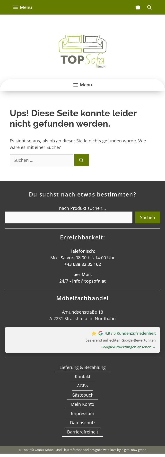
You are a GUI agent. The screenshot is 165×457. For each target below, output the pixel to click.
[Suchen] (81, 160)
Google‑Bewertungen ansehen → (128, 347)
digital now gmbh (134, 450)
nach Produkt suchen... (82, 208)
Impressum (82, 413)
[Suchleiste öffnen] (149, 7)
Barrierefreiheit (82, 432)
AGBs (82, 386)
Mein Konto (82, 404)
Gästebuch (83, 395)
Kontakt (82, 376)
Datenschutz (82, 422)
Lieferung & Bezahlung (83, 367)
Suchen (147, 217)
